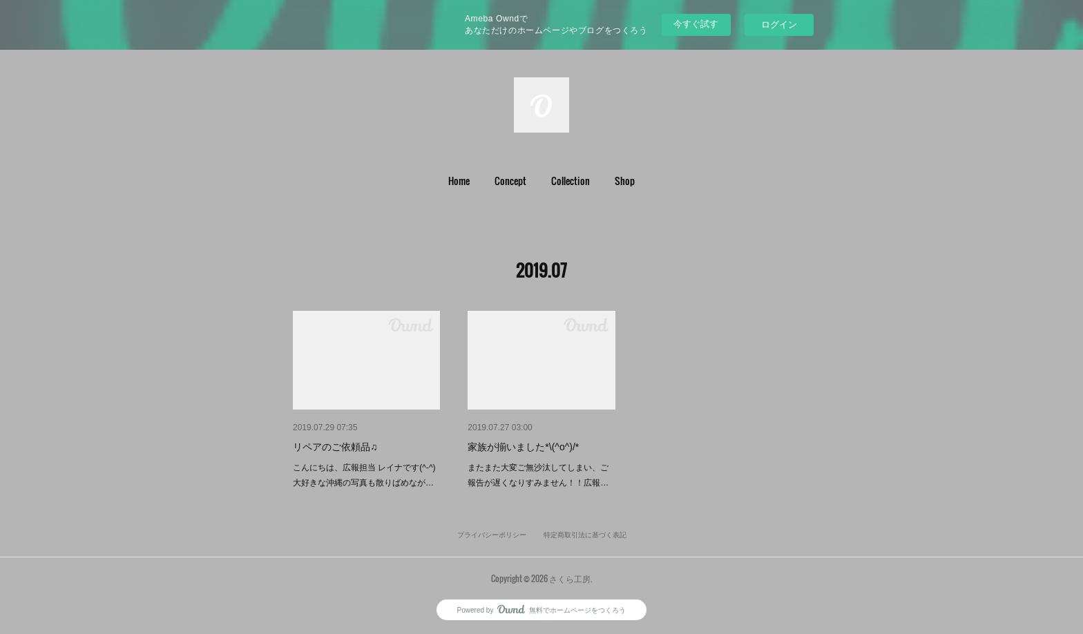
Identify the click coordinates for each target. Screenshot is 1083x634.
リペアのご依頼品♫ (335, 446)
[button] (459, 181)
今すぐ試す (695, 24)
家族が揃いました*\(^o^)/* (523, 446)
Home (459, 180)
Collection (570, 180)
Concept (510, 180)
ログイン (779, 24)
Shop (625, 180)
